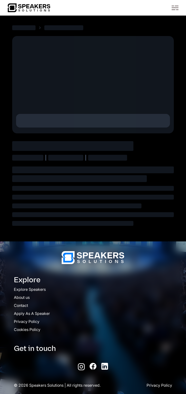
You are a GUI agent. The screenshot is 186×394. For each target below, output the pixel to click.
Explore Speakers (30, 289)
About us (22, 297)
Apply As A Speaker (32, 313)
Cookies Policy (27, 329)
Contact (21, 305)
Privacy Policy (26, 321)
